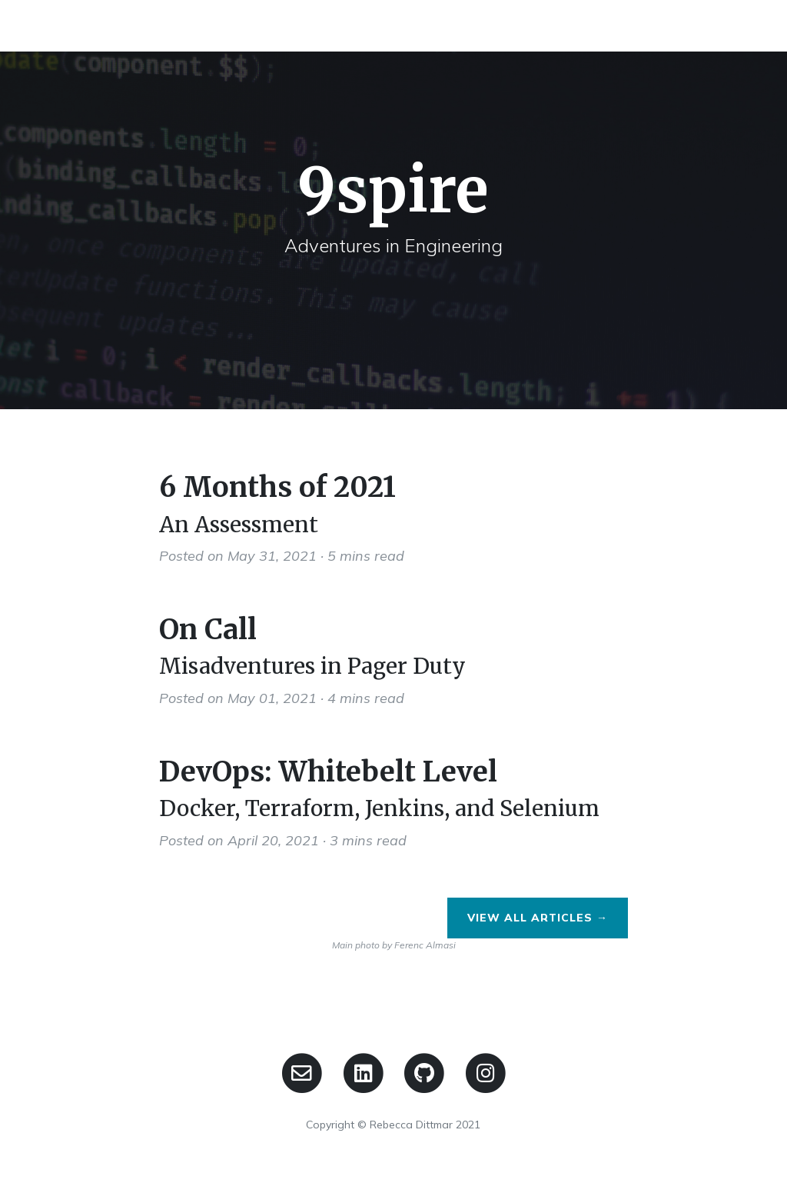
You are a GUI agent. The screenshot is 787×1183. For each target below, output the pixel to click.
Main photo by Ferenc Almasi (394, 945)
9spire (75, 25)
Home (635, 25)
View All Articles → (537, 918)
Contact (709, 25)
